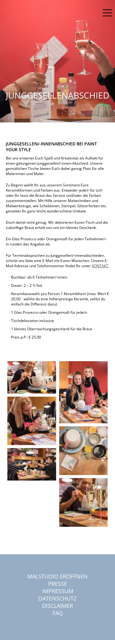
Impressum (57, 591)
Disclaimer (57, 605)
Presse (57, 583)
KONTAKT (100, 265)
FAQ (57, 613)
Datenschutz (57, 598)
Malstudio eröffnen (57, 576)
